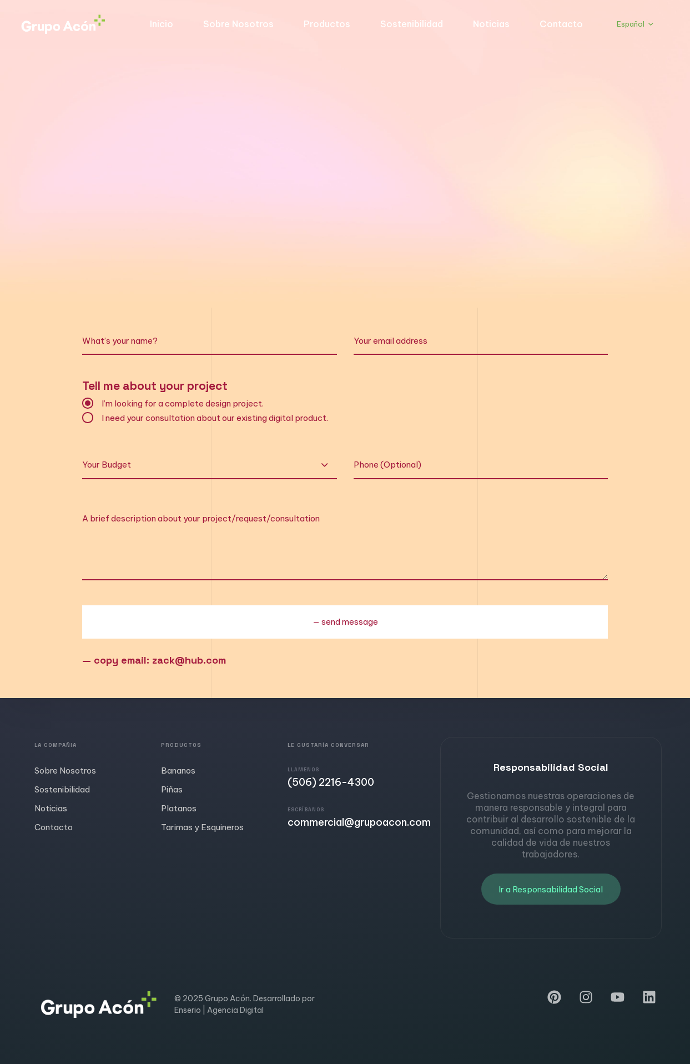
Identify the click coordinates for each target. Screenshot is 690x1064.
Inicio (161, 23)
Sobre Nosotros (238, 23)
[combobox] (209, 465)
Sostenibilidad (411, 23)
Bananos (178, 770)
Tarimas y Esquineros (202, 827)
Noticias (491, 23)
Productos (327, 23)
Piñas (172, 789)
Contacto (561, 23)
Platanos (179, 808)
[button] (635, 24)
